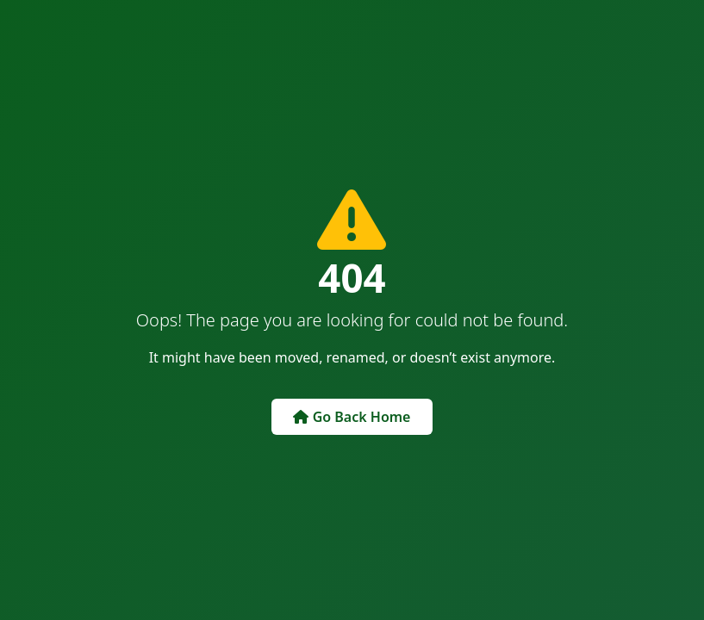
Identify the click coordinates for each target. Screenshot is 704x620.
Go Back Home (351, 416)
